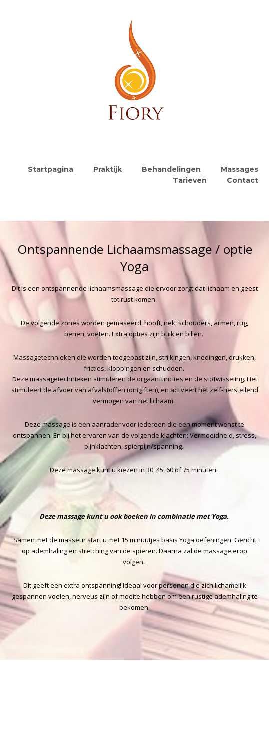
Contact (242, 180)
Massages (239, 169)
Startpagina (50, 169)
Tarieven (190, 180)
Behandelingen (171, 169)
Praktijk (107, 169)
